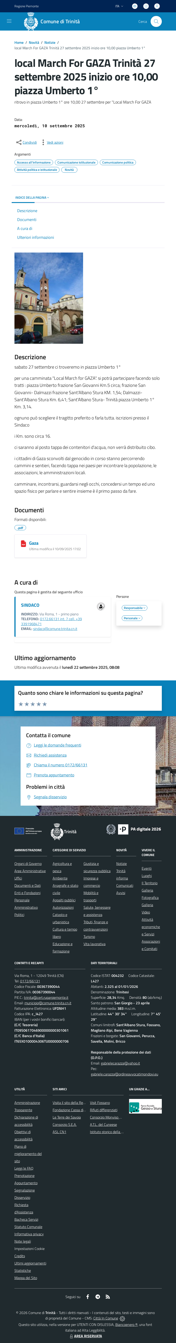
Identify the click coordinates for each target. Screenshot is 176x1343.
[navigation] (9, 21)
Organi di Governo (28, 863)
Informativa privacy (29, 1234)
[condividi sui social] (26, 142)
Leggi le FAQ (23, 1168)
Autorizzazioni (63, 907)
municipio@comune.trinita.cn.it (47, 1003)
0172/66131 (30, 981)
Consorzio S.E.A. (65, 1124)
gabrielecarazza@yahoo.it (120, 1063)
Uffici (18, 878)
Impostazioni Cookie (29, 1248)
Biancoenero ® (126, 1324)
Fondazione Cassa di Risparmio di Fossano (84, 1110)
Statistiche (22, 1270)
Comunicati (124, 885)
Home (19, 42)
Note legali (22, 1241)
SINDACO (30, 605)
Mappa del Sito (25, 1278)
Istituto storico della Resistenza (114, 1132)
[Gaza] (23, 543)
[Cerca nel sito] (156, 21)
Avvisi (120, 892)
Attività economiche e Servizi (151, 927)
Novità (34, 42)
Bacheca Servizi (26, 1219)
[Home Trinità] (53, 21)
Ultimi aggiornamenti (30, 1263)
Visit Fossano (100, 1102)
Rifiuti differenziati (103, 1110)
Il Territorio (149, 883)
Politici (19, 914)
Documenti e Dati (27, 885)
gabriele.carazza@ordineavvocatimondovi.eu (124, 1074)
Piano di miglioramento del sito (28, 1154)
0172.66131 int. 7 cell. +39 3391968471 (51, 621)
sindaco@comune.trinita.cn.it (55, 628)
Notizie (49, 42)
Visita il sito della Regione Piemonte (80, 1102)
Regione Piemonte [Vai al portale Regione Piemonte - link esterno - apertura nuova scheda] (26, 6)
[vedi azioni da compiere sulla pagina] (51, 142)
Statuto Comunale (28, 1226)
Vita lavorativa (95, 944)
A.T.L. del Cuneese (103, 1124)
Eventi (147, 868)
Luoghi (147, 875)
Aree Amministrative (30, 871)
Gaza (33, 543)
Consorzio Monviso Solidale (110, 1117)
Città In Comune (105, 1318)
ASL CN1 (59, 1132)
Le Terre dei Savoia (67, 1117)
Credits (19, 1256)
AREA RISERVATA (85, 1336)
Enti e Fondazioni (27, 892)
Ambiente (60, 878)
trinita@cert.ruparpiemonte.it (46, 997)
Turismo (89, 936)
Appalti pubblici (64, 900)
